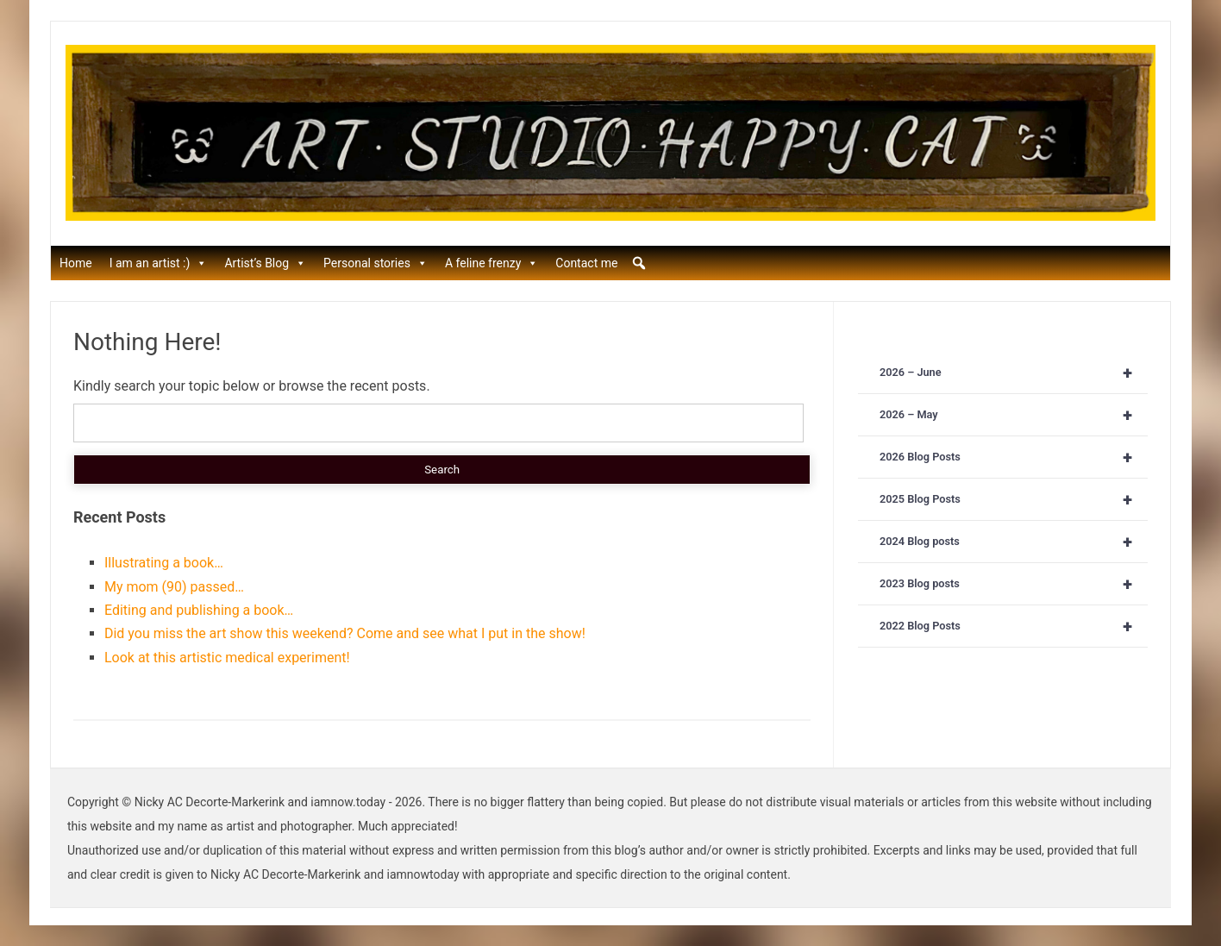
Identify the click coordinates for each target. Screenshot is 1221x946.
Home (75, 263)
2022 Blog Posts (1014, 626)
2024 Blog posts (1014, 541)
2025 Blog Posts (1014, 499)
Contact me (586, 263)
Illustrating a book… (163, 562)
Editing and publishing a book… (198, 610)
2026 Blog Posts (1014, 457)
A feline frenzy (491, 263)
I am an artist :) (159, 263)
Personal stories (375, 263)
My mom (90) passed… (174, 587)
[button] (639, 263)
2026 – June (1014, 372)
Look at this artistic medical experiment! (227, 657)
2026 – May (1014, 414)
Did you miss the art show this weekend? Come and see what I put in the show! (344, 633)
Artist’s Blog (265, 263)
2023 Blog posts (1014, 584)
